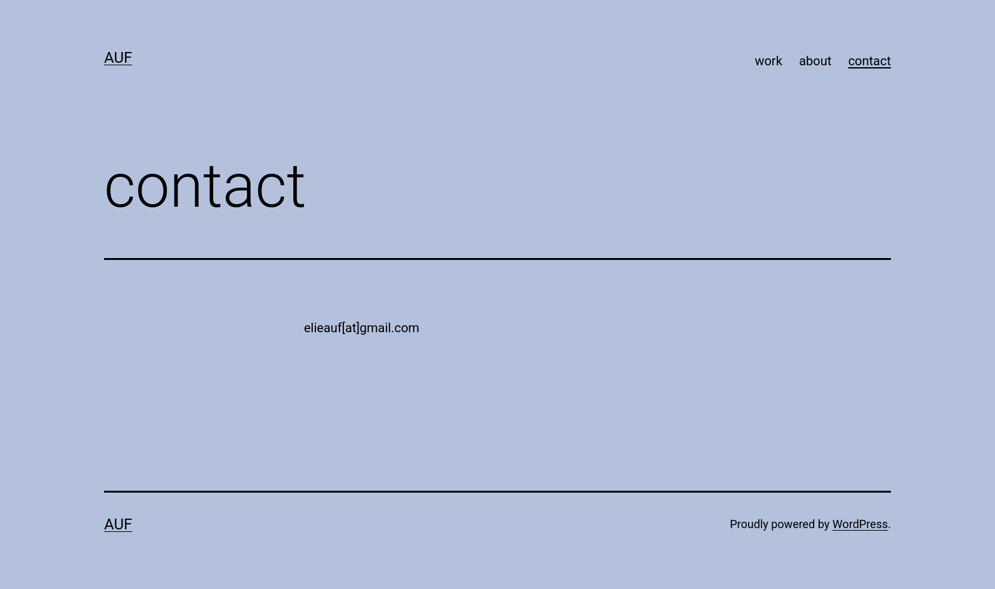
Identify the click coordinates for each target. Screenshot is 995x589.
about (815, 60)
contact (869, 60)
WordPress (860, 524)
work (768, 60)
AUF (118, 58)
